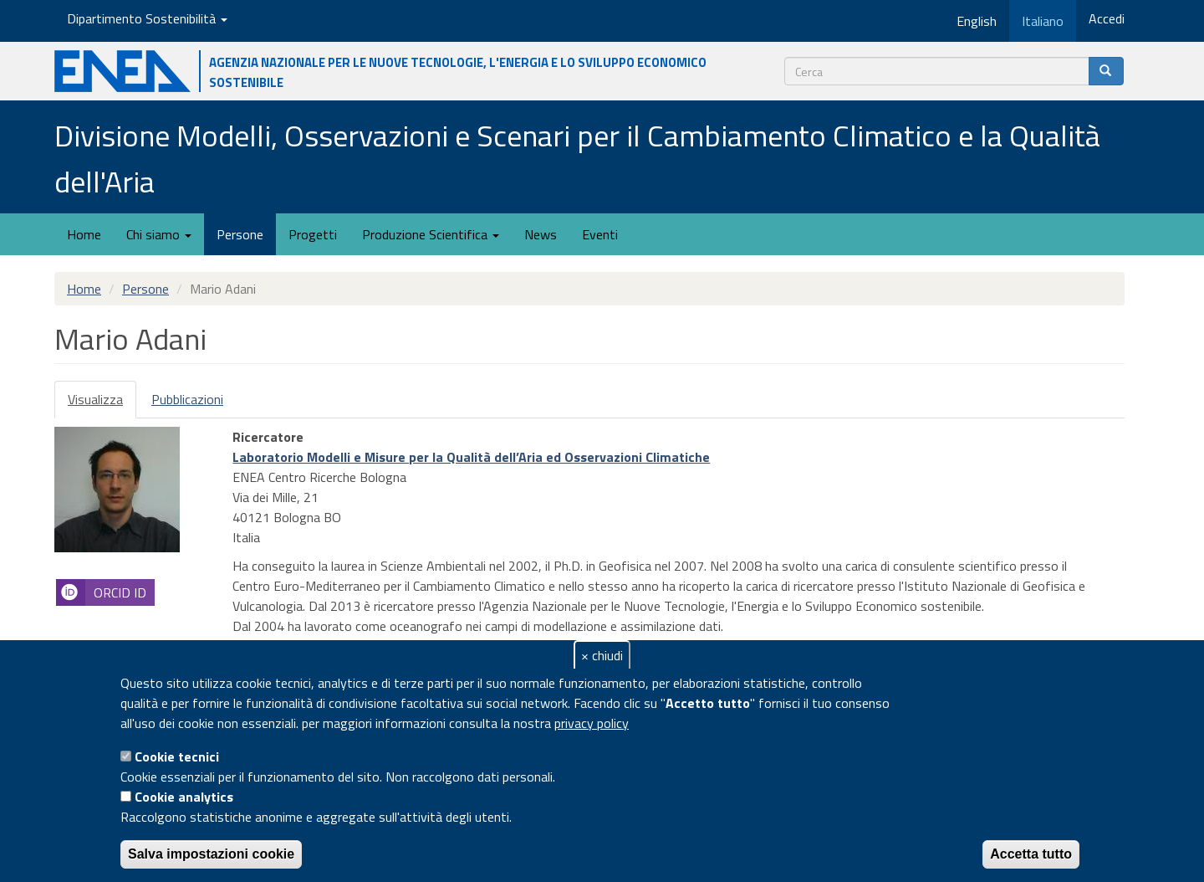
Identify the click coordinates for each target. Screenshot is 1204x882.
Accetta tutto (1031, 854)
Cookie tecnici (177, 756)
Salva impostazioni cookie (211, 854)
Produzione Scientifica (430, 234)
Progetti (312, 234)
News (540, 234)
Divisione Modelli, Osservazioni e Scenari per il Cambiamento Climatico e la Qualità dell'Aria (577, 158)
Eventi (600, 234)
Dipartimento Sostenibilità (147, 18)
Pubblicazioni (187, 399)
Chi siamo (158, 234)
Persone (240, 234)
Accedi (1107, 18)
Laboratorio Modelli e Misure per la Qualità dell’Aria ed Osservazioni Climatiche (471, 457)
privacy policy (591, 723)
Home (84, 234)
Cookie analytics (184, 797)
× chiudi (602, 655)
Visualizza (102, 403)
